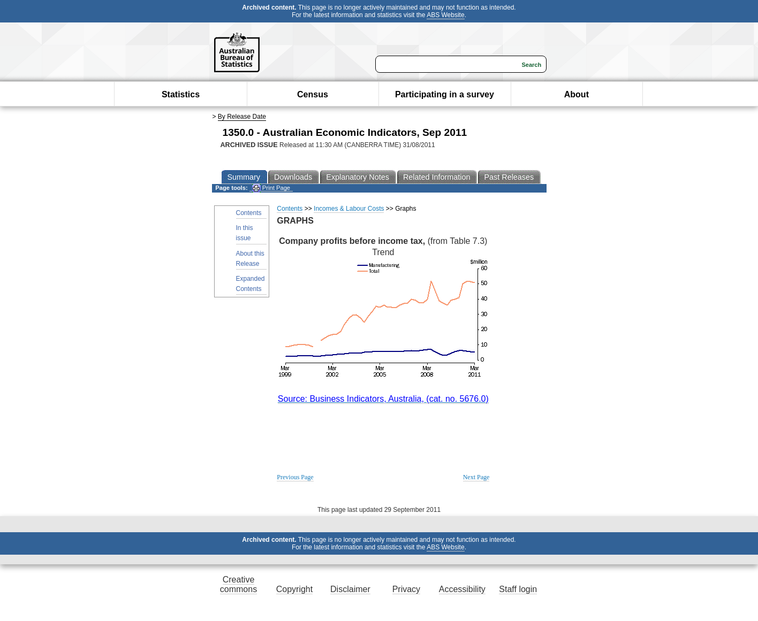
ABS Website (445, 15)
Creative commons (238, 584)
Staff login (518, 589)
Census (312, 94)
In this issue (244, 233)
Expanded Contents (250, 284)
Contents (249, 213)
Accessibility (462, 589)
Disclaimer (350, 589)
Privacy (406, 589)
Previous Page (295, 477)
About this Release (250, 258)
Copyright (294, 589)
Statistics (181, 94)
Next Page (476, 477)
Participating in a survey (444, 94)
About (576, 94)
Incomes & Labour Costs (349, 208)
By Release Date (242, 116)
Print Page (271, 188)
